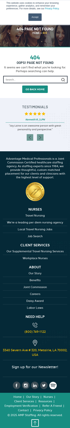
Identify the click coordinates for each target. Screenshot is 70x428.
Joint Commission (35, 287)
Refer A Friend (52, 406)
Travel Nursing (35, 215)
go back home (35, 89)
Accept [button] (35, 17)
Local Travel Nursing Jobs (35, 229)
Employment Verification (21, 406)
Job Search (35, 236)
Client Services (24, 401)
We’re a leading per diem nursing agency (35, 222)
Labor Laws (35, 307)
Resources (45, 401)
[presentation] (30, 137)
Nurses (48, 397)
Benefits (35, 280)
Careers (35, 294)
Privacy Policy (52, 8)
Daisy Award (35, 301)
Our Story (35, 273)
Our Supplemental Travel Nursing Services (35, 251)
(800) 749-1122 (35, 332)
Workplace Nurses (35, 258)
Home (17, 397)
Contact (23, 410)
